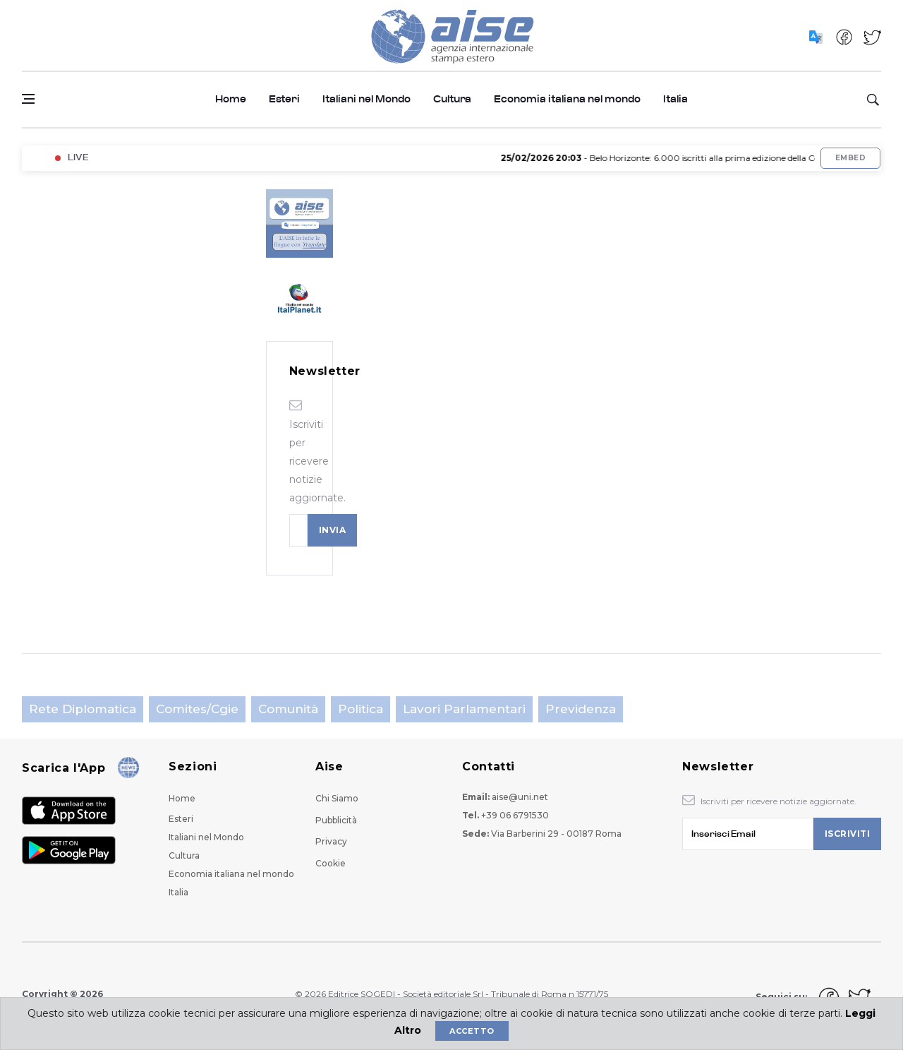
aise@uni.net (520, 797)
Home (230, 99)
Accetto (471, 1031)
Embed (850, 157)
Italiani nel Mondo (366, 99)
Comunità (288, 709)
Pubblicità (336, 820)
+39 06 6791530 (515, 815)
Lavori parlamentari (464, 709)
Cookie (330, 863)
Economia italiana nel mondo (567, 99)
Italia (675, 99)
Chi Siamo (336, 798)
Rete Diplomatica (82, 709)
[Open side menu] (28, 99)
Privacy (331, 841)
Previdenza (580, 709)
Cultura (452, 99)
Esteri (284, 99)
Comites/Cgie (197, 709)
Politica (360, 709)
